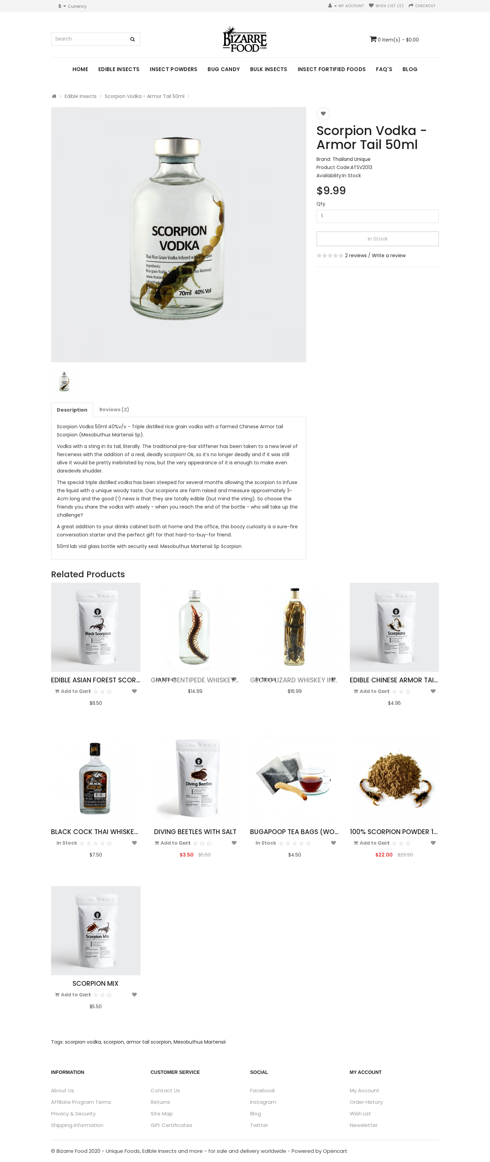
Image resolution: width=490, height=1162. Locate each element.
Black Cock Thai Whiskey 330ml (105, 831)
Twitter (259, 1125)
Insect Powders (173, 69)
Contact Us (165, 1090)
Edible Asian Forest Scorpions (103, 680)
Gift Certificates (171, 1125)
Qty (320, 203)
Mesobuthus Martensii (200, 1042)
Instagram (263, 1102)
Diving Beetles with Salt (195, 831)
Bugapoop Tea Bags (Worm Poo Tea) (313, 831)
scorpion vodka (83, 1042)
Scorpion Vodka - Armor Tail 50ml (144, 96)
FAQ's (384, 69)
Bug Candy (224, 69)
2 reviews (356, 255)
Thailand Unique (351, 159)
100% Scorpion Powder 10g (396, 831)
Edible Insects (119, 69)
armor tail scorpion (148, 1042)
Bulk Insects (269, 69)
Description (72, 409)
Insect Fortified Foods (332, 69)
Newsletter (364, 1125)
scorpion (113, 1042)
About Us (62, 1090)
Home (80, 69)
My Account (364, 1090)
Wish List (360, 1113)
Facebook (262, 1090)
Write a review (389, 255)
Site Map (162, 1113)
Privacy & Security (73, 1113)
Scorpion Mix (95, 983)
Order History (366, 1102)
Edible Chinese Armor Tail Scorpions (412, 680)
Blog (410, 69)
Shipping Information (77, 1125)
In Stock (378, 238)
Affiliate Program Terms (81, 1102)
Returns (160, 1102)
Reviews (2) (114, 409)
